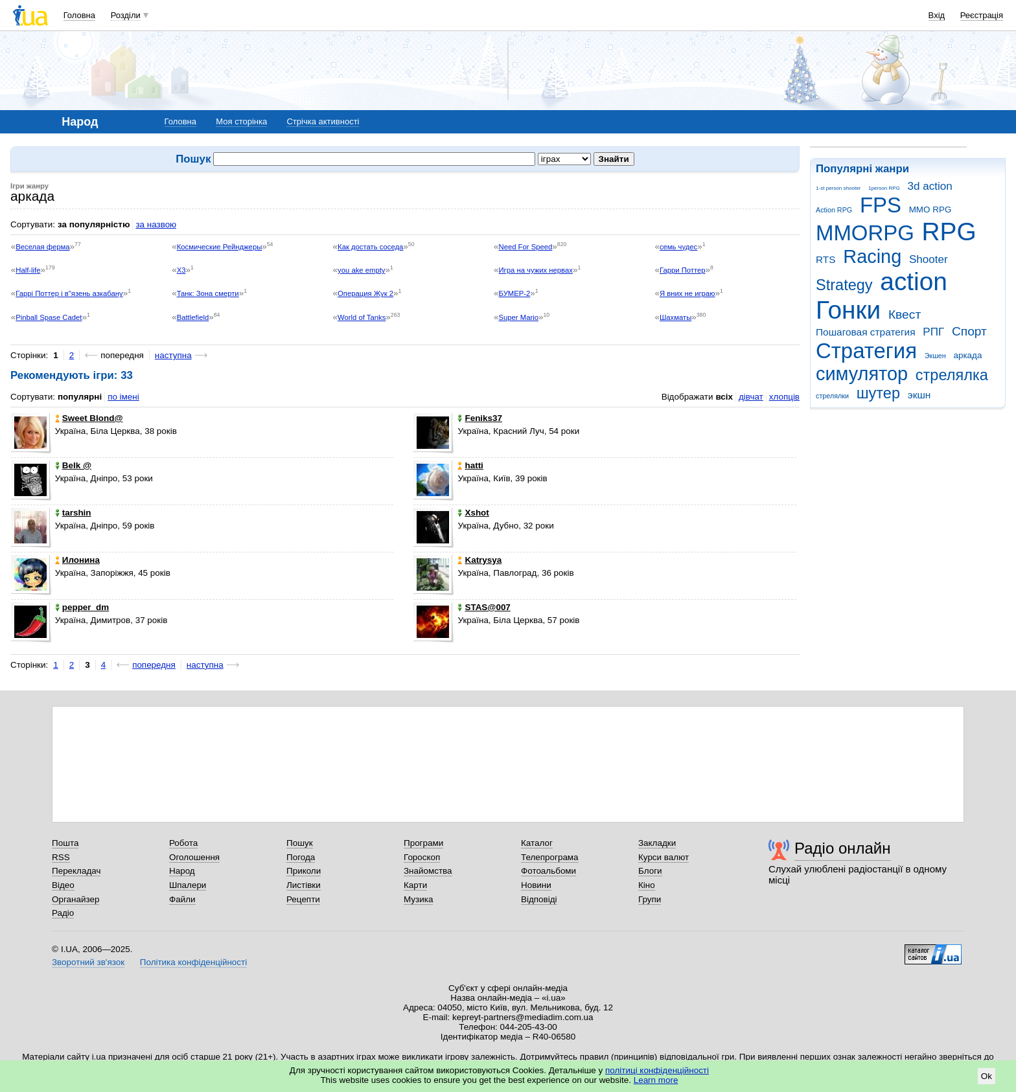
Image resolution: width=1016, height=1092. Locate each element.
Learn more (656, 1080)
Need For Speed (526, 247)
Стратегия (866, 351)
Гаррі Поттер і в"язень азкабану (69, 293)
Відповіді (539, 899)
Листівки (303, 885)
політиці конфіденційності (657, 1070)
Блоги (650, 871)
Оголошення (194, 857)
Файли (182, 899)
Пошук (299, 843)
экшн (919, 394)
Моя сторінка (241, 121)
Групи (649, 899)
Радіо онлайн (842, 848)
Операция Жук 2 (365, 293)
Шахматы (675, 317)
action (913, 281)
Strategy (844, 285)
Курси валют (663, 857)
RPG (949, 231)
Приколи (303, 871)
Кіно (646, 885)
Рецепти (303, 899)
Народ (182, 871)
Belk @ (73, 465)
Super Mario (518, 317)
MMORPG (865, 233)
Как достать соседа (370, 247)
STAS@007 (483, 607)
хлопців (784, 397)
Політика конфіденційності (193, 962)
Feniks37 (479, 418)
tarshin (73, 513)
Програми (423, 843)
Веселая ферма (42, 247)
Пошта (65, 843)
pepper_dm (82, 607)
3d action (930, 186)
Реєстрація (981, 15)
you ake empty (361, 270)
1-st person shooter (838, 188)
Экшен (935, 355)
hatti (470, 465)
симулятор (862, 373)
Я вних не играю (687, 293)
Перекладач (76, 871)
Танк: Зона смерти (208, 293)
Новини (536, 885)
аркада (967, 355)
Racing (872, 256)
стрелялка (952, 375)
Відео (63, 885)
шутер (878, 393)
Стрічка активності (322, 121)
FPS (880, 205)
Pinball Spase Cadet (49, 317)
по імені (123, 397)
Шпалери (187, 885)
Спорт (969, 331)
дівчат (751, 397)
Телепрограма (550, 857)
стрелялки (832, 396)
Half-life (28, 270)
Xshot (473, 513)
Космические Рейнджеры (219, 247)
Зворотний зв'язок (88, 962)
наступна (173, 355)
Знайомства (428, 871)
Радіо (63, 913)
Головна (79, 15)
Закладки (657, 843)
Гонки (848, 310)
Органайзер (75, 899)
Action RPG (834, 210)
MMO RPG (930, 209)
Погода (300, 857)
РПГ (933, 332)
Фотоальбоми (548, 871)
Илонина (77, 560)
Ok (986, 1076)
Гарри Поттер (683, 270)
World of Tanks (362, 317)
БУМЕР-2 (515, 293)
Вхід (937, 15)
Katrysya (479, 560)
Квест (904, 314)
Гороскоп (422, 857)
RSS (61, 857)
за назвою (155, 224)
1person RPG (884, 188)
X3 (181, 270)
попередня (154, 665)
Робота (183, 843)
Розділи (126, 15)
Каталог (537, 843)
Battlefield (193, 317)
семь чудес (678, 247)
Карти (415, 885)
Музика (418, 899)
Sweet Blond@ (89, 418)
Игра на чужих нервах (536, 270)
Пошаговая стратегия (866, 331)
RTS (826, 259)
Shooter (928, 259)
